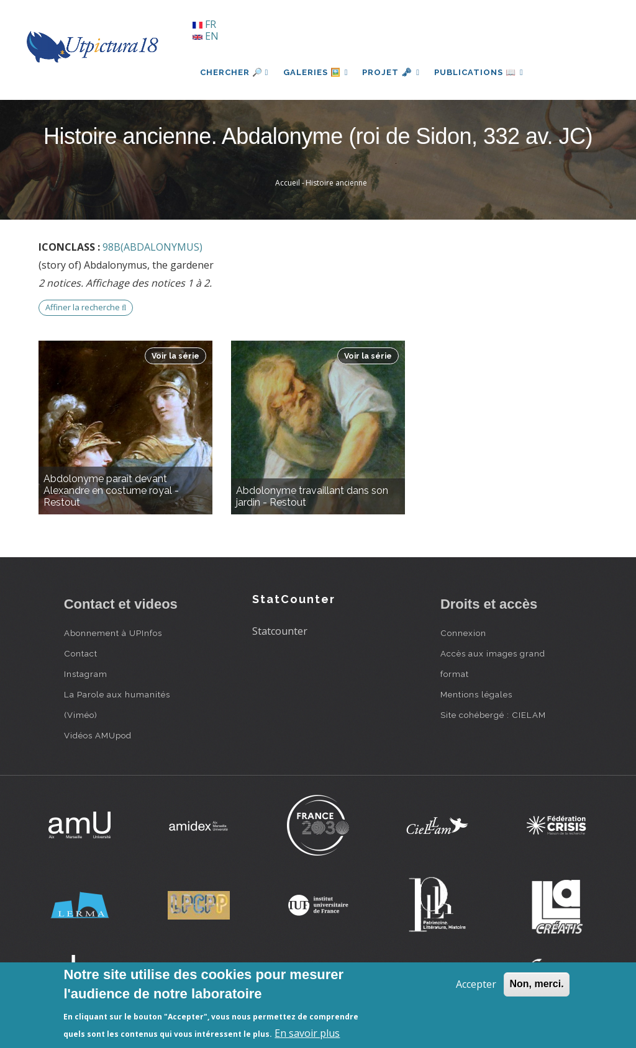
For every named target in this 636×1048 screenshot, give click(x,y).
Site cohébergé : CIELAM (493, 715)
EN (206, 36)
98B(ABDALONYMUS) (152, 247)
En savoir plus (307, 1033)
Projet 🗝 (392, 72)
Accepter (476, 984)
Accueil (287, 182)
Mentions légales (476, 694)
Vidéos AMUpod (98, 735)
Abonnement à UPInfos (113, 633)
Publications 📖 (480, 72)
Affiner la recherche (85, 307)
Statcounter (279, 631)
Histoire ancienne (336, 182)
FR (204, 24)
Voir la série (175, 356)
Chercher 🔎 (234, 72)
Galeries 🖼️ (315, 72)
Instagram (85, 674)
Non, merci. (536, 984)
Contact (81, 653)
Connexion (463, 633)
